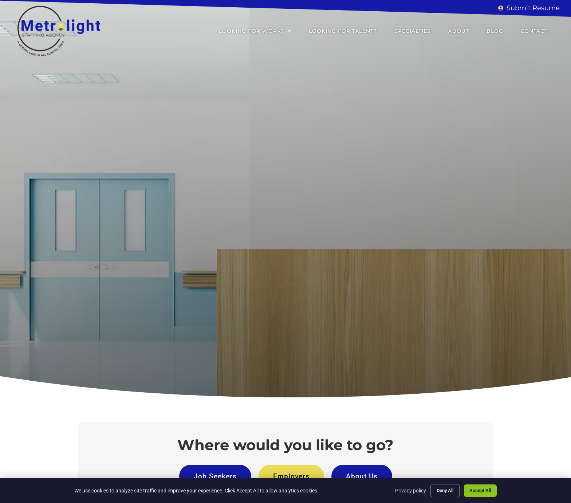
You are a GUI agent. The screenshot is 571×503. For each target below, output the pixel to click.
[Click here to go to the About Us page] (361, 476)
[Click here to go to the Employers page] (291, 476)
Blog (495, 31)
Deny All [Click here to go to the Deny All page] (439, 490)
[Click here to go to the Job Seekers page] (215, 476)
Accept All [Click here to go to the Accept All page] (478, 490)
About (458, 31)
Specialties (412, 31)
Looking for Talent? (343, 31)
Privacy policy (403, 490)
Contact (534, 31)
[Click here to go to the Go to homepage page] (131, 244)
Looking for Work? (255, 30)
